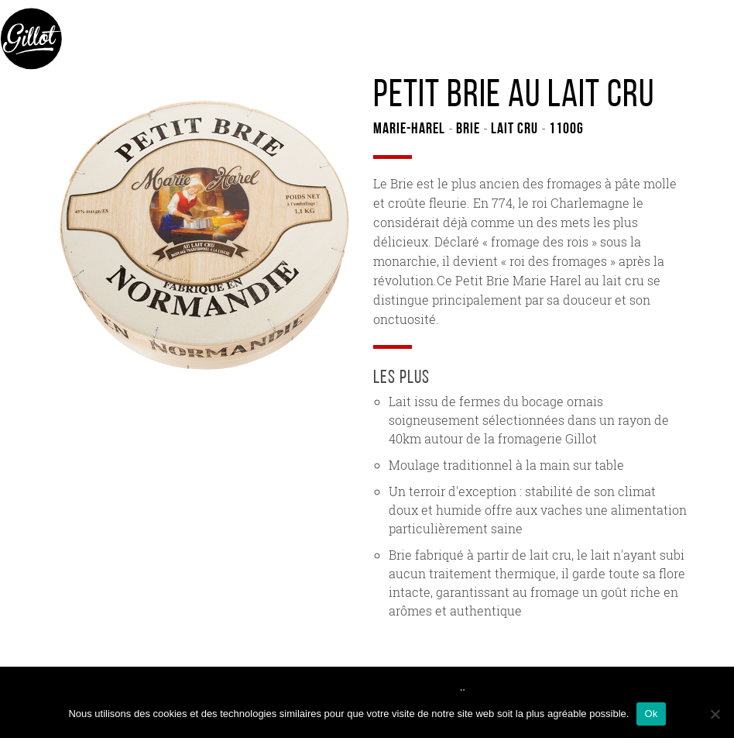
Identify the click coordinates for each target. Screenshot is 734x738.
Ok (650, 713)
